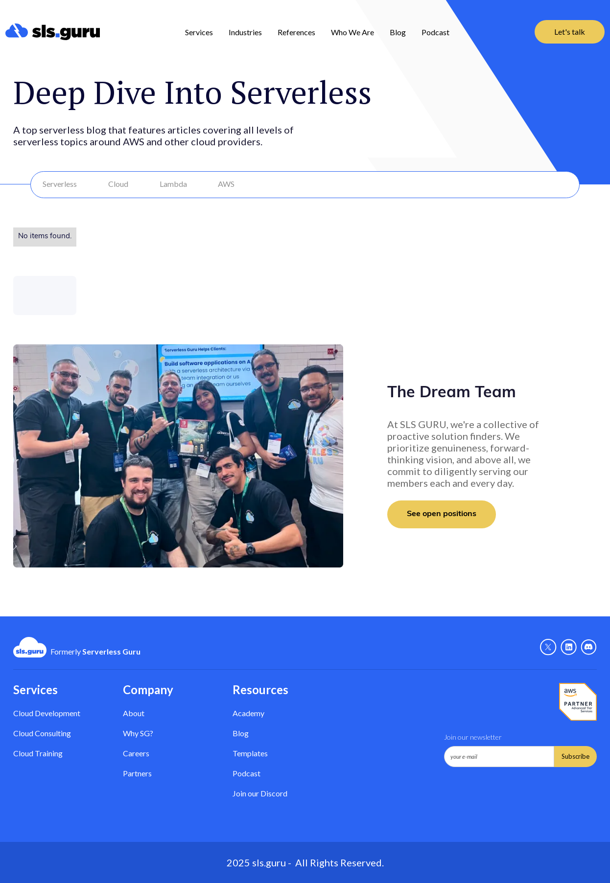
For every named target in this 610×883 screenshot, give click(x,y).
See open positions (441, 514)
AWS (226, 183)
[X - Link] (548, 647)
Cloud (118, 183)
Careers (136, 753)
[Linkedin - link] (569, 647)
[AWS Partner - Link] (578, 702)
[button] (199, 31)
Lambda (173, 183)
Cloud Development (46, 713)
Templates (250, 753)
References (296, 32)
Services (199, 32)
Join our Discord (260, 793)
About (133, 713)
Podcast (435, 32)
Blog (398, 32)
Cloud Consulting (42, 733)
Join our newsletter (473, 737)
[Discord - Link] (589, 647)
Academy (248, 713)
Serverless (60, 183)
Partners (137, 773)
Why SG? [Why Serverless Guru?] (138, 733)
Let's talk (569, 31)
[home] (52, 31)
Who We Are (352, 32)
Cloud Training (38, 753)
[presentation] (518, 791)
